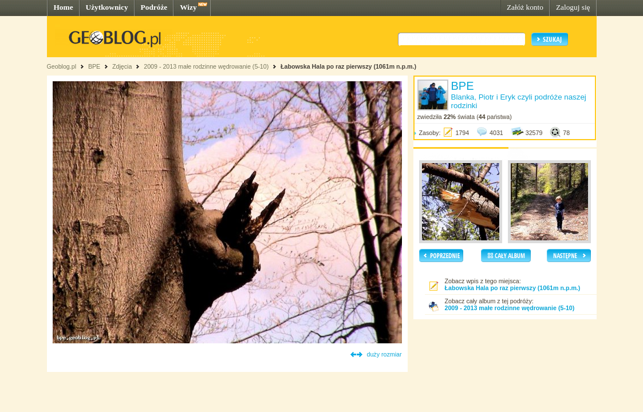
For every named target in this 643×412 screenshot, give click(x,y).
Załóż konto (525, 7)
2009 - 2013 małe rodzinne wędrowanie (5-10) (206, 66)
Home (63, 7)
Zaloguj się (573, 7)
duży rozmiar (384, 354)
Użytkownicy (107, 7)
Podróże (154, 7)
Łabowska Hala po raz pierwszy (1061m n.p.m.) (348, 66)
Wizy (188, 7)
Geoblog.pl (62, 66)
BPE (94, 66)
